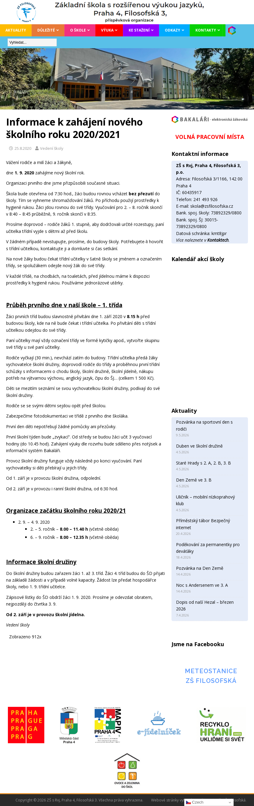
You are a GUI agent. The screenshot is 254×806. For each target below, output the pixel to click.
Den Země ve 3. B (194, 480)
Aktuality (15, 30)
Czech (194, 802)
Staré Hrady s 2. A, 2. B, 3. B (203, 463)
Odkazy (172, 30)
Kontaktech (218, 240)
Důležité (46, 30)
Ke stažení (139, 30)
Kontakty (205, 30)
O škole (78, 30)
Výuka (107, 30)
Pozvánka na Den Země (199, 568)
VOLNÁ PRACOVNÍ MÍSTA (209, 136)
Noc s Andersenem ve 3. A (202, 585)
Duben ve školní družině (199, 446)
